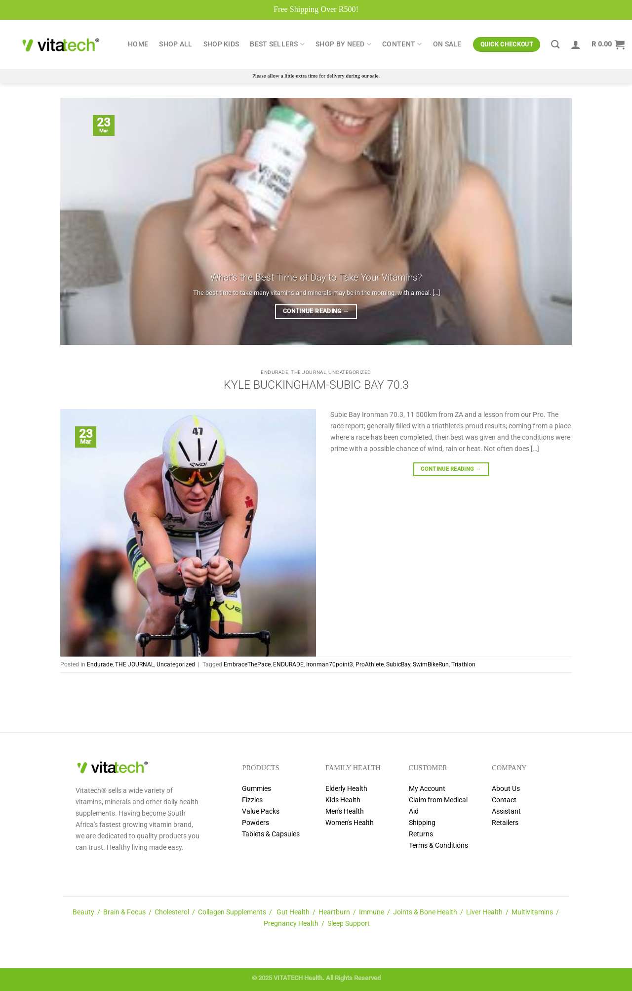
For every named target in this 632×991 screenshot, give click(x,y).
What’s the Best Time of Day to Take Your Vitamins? (316, 277)
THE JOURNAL (308, 372)
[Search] (555, 45)
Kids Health (342, 800)
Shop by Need (343, 44)
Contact (504, 800)
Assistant (506, 811)
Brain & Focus (124, 912)
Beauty (83, 912)
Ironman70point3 (329, 664)
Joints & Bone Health (425, 912)
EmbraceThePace (247, 664)
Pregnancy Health (291, 923)
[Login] (576, 44)
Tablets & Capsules (271, 834)
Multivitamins (532, 912)
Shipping (422, 823)
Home (138, 44)
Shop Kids (221, 44)
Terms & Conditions (438, 845)
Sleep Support (348, 923)
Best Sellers (277, 44)
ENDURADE (288, 664)
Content (402, 44)
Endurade (274, 372)
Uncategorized (349, 372)
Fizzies (252, 800)
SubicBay (398, 664)
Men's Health (344, 811)
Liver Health (484, 912)
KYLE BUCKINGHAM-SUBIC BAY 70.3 (316, 385)
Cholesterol (172, 912)
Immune (371, 912)
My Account (427, 789)
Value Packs (260, 811)
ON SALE (447, 44)
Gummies (256, 789)
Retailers (505, 823)
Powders (255, 823)
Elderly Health (346, 789)
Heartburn (334, 912)
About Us (506, 789)
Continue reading (316, 311)
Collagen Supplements (232, 912)
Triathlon (463, 664)
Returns (421, 834)
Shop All (175, 44)
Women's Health (349, 823)
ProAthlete (370, 664)
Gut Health (293, 912)
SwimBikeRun (431, 664)
